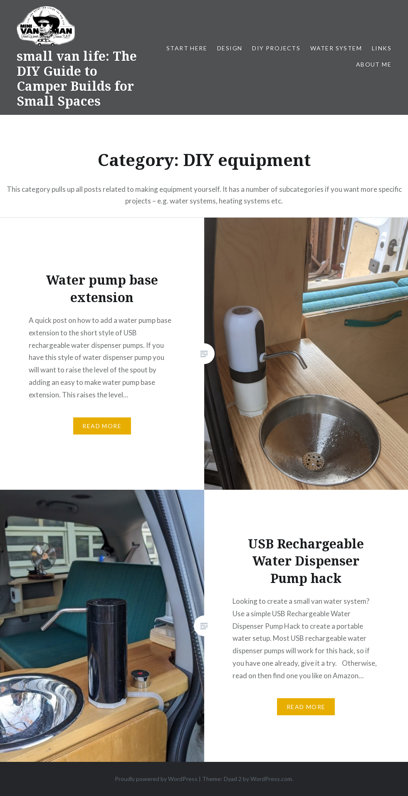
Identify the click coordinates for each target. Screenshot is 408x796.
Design (229, 48)
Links (381, 48)
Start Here (186, 48)
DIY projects (276, 48)
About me (373, 64)
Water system (336, 48)
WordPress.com (271, 778)
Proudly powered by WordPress (156, 778)
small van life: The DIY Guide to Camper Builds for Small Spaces (77, 78)
